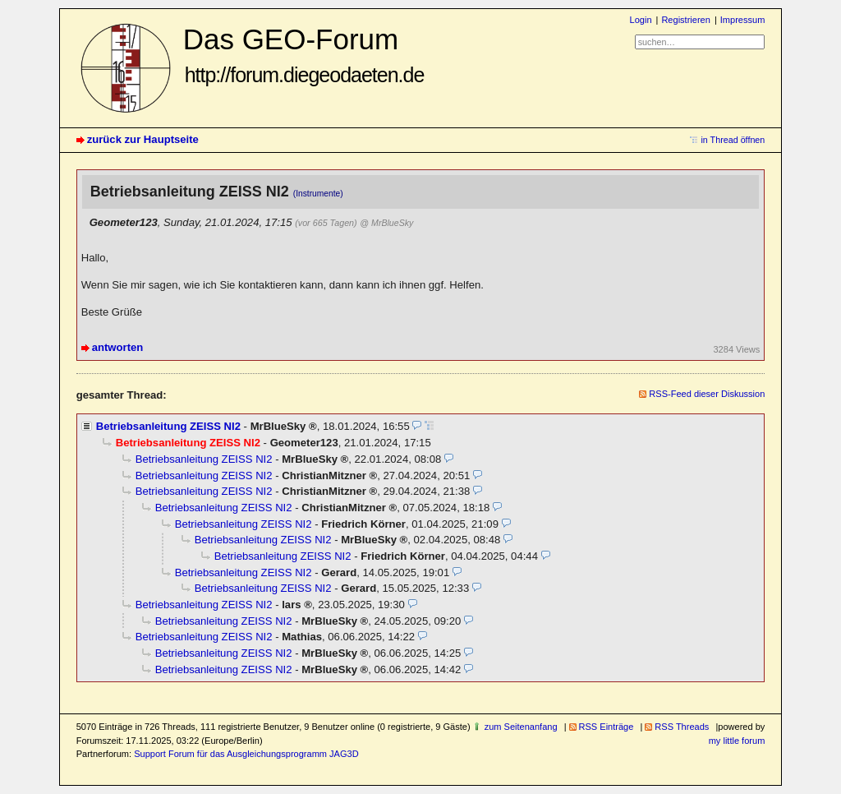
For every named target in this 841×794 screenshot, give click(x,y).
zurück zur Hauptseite (143, 139)
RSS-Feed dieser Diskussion (707, 394)
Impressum (742, 20)
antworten (118, 347)
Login (641, 20)
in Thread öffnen (733, 140)
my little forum (737, 741)
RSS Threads (682, 727)
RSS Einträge (606, 727)
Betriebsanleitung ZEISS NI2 (168, 426)
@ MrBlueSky (386, 223)
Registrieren (685, 20)
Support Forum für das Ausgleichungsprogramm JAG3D (246, 754)
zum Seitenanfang (521, 727)
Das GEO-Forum (304, 54)
